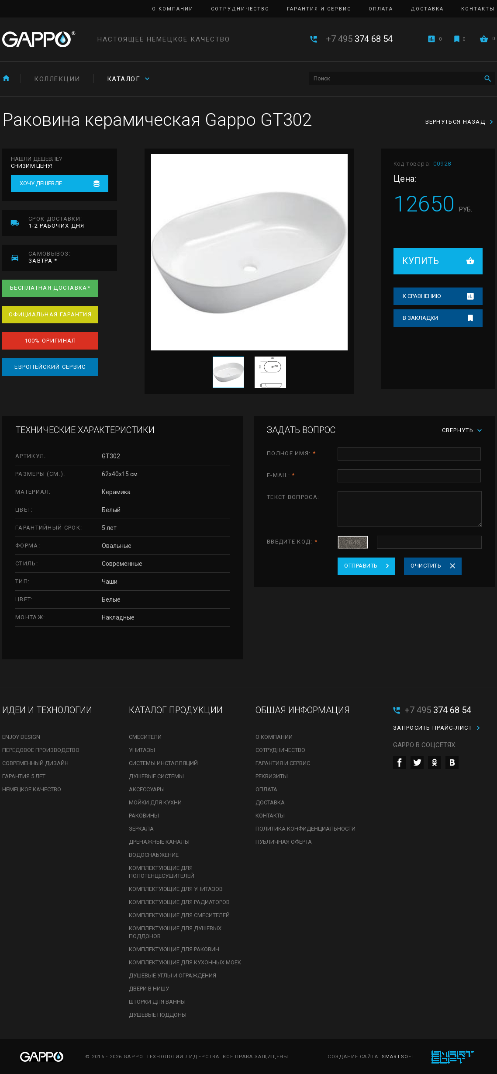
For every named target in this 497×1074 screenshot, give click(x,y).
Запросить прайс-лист (432, 727)
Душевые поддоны (157, 1015)
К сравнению (422, 296)
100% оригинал (50, 340)
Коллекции (57, 79)
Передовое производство (40, 750)
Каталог (124, 79)
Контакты (478, 9)
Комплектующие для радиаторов (179, 902)
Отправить (361, 565)
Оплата (381, 9)
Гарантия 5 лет (23, 776)
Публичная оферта (283, 841)
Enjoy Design (21, 737)
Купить (420, 261)
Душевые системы (156, 776)
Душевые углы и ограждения (172, 975)
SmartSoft (398, 1057)
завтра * (72, 257)
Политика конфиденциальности (305, 828)
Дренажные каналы (159, 841)
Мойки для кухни (155, 802)
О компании (172, 9)
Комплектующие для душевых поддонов (175, 932)
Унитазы (142, 750)
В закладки (420, 318)
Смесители (145, 737)
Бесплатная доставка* (50, 287)
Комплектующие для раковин (174, 949)
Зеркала (141, 828)
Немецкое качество (31, 789)
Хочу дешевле (41, 183)
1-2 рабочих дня (72, 222)
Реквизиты (271, 776)
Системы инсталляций (163, 763)
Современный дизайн (35, 763)
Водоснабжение (154, 855)
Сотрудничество (240, 9)
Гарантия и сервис (319, 9)
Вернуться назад (455, 121)
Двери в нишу (149, 988)
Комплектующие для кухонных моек (185, 962)
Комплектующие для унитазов (176, 889)
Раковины (144, 815)
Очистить (426, 565)
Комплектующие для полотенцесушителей (161, 872)
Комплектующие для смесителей (179, 915)
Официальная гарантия (50, 314)
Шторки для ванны (157, 1001)
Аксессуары (147, 789)
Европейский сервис (50, 367)
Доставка (427, 9)
